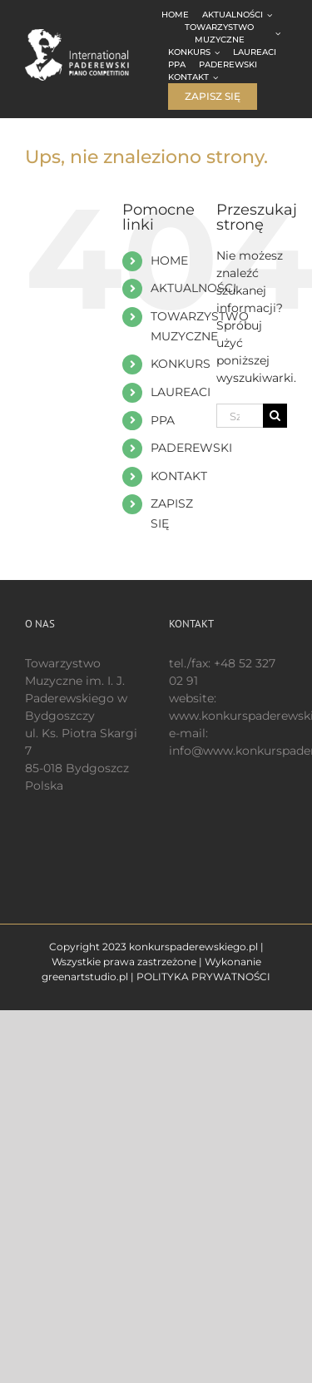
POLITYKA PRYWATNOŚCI (203, 976)
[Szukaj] (275, 416)
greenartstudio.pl (85, 976)
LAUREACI (180, 391)
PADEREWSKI (191, 447)
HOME (169, 260)
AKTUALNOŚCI (193, 287)
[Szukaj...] (239, 416)
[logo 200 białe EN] (88, 34)
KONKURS (180, 363)
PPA (163, 420)
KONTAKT (179, 475)
